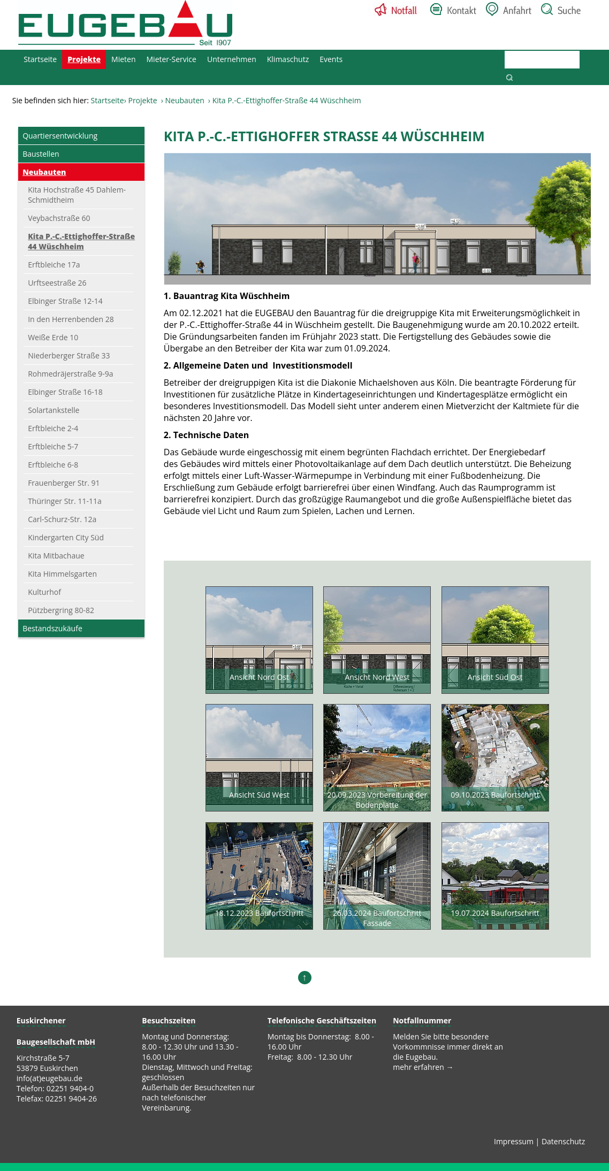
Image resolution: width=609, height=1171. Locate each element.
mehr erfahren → (423, 1067)
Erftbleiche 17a (54, 264)
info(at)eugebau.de (49, 1078)
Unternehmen (231, 59)
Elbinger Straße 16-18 (65, 392)
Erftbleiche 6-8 (53, 465)
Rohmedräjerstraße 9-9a (70, 374)
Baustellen (40, 154)
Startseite (40, 59)
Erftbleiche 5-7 (53, 446)
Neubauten (184, 100)
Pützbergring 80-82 (61, 610)
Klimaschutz (288, 59)
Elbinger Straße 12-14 (65, 301)
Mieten (123, 59)
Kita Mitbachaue (56, 555)
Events (330, 59)
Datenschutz (563, 1141)
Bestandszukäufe (52, 628)
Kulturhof (44, 592)
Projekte (84, 59)
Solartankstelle (53, 410)
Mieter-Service (171, 59)
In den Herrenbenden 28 (71, 319)
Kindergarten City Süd (66, 537)
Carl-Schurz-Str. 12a (62, 519)
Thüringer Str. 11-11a (65, 501)
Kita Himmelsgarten (62, 574)
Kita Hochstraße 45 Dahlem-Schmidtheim (77, 195)
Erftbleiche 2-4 (53, 428)
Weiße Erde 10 (53, 337)
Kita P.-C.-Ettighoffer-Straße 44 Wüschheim (81, 241)
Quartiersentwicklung (59, 136)
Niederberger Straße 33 (69, 355)
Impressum (514, 1141)
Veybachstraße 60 (59, 218)
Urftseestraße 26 (57, 283)
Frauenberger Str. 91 (64, 483)
